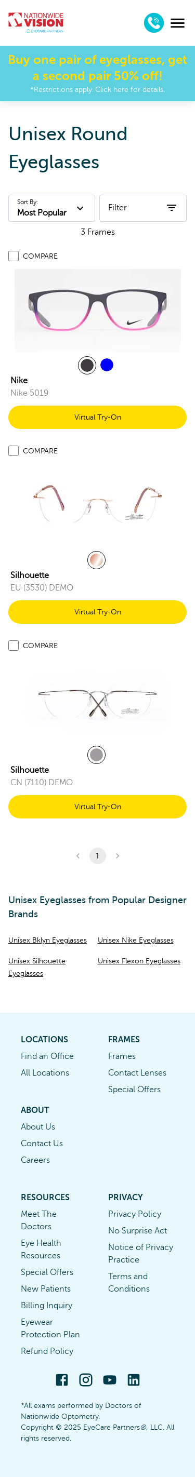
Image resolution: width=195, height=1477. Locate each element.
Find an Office (47, 1056)
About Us (38, 1127)
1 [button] (97, 856)
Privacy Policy (134, 1214)
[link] (98, 310)
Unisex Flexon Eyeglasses (139, 961)
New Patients (46, 1289)
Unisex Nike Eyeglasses (136, 940)
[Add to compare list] (13, 256)
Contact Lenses (137, 1073)
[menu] (177, 23)
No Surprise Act (137, 1231)
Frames (122, 1056)
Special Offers (134, 1089)
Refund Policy (47, 1351)
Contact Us (42, 1143)
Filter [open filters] (143, 208)
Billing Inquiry (46, 1305)
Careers (35, 1160)
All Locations (45, 1073)
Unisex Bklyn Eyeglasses (47, 940)
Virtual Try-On (97, 417)
